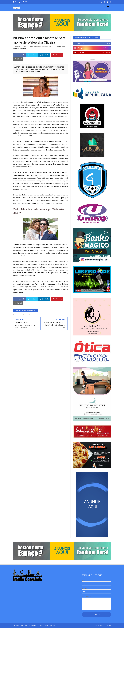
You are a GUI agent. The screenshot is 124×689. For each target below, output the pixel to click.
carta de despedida (39, 250)
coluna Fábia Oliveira (49, 247)
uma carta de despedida (22, 116)
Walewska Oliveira (49, 102)
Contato (109, 625)
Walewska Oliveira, (60, 245)
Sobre (101, 625)
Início (95, 625)
